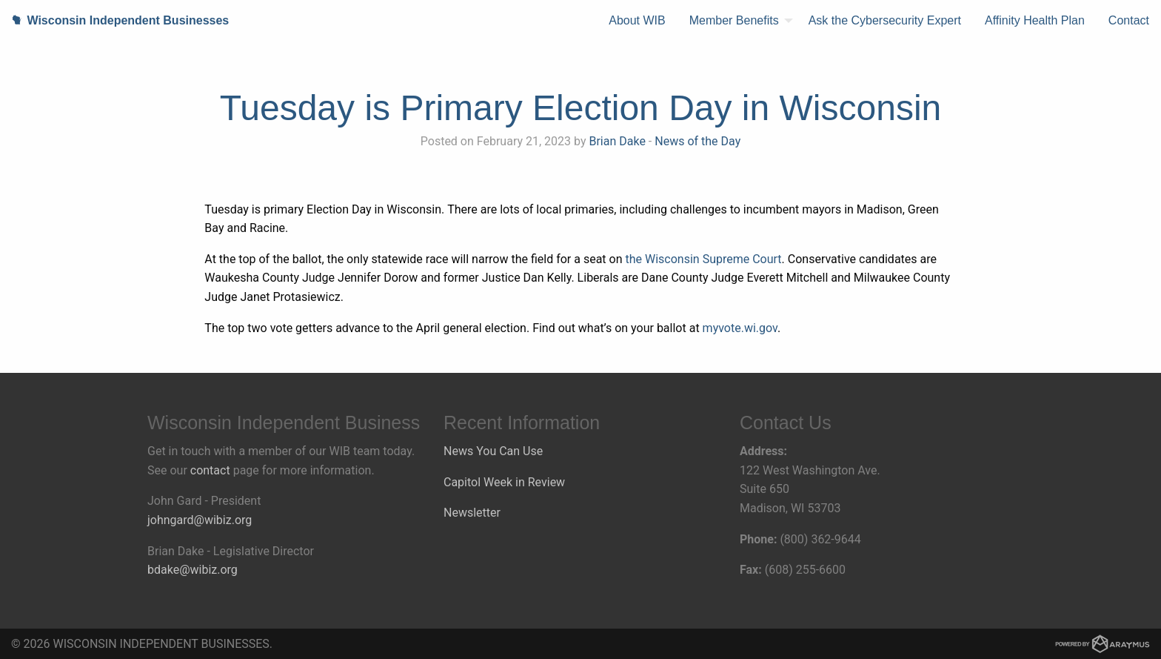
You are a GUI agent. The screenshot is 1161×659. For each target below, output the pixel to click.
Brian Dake (617, 141)
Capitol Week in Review (504, 482)
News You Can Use (493, 451)
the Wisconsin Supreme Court (704, 259)
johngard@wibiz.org (199, 520)
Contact (1128, 20)
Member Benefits (734, 20)
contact (210, 470)
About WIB (637, 20)
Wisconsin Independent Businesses (114, 20)
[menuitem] (637, 21)
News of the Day (697, 141)
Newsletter (472, 513)
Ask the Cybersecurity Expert (885, 20)
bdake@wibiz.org (192, 570)
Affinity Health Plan (1035, 20)
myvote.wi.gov (740, 328)
